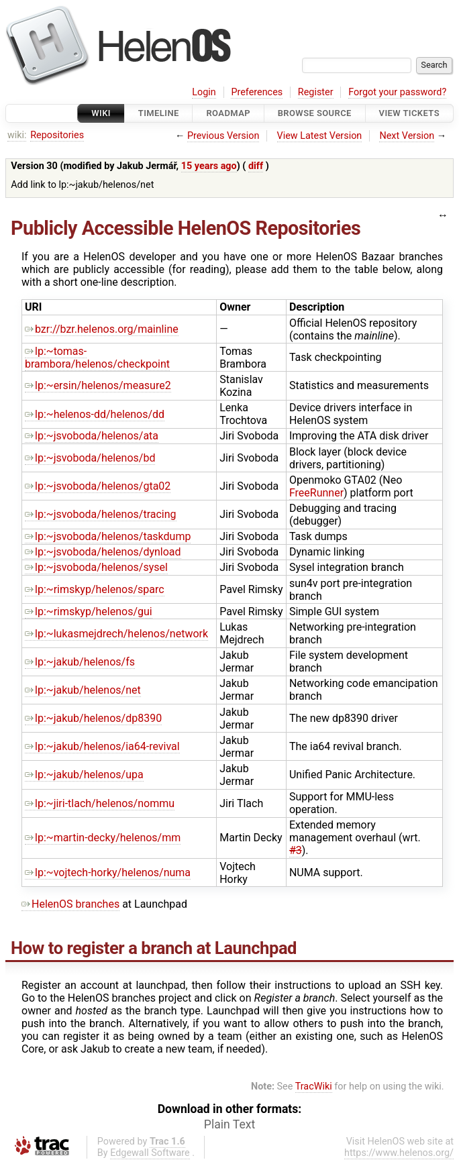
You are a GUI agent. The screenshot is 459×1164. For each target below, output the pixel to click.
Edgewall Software (150, 1153)
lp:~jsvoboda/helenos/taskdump (108, 536)
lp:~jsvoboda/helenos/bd (90, 458)
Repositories (57, 135)
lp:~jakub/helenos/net (83, 690)
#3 (295, 850)
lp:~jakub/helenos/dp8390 (93, 718)
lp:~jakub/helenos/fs (80, 661)
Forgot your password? (397, 92)
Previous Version (223, 136)
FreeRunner (316, 492)
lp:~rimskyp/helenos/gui (88, 611)
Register (316, 92)
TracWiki (313, 1086)
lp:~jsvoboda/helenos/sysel (96, 567)
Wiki (101, 113)
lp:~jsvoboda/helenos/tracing (100, 514)
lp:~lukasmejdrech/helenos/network (116, 633)
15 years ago (209, 166)
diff (255, 166)
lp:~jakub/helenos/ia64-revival (102, 746)
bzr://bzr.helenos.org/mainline (101, 329)
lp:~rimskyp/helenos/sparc (94, 589)
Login (204, 92)
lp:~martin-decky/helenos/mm (103, 837)
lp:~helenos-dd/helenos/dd (94, 414)
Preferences (257, 92)
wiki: (17, 135)
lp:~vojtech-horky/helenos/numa (108, 872)
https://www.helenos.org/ (399, 1153)
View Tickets (409, 113)
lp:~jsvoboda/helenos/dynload (103, 551)
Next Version (406, 136)
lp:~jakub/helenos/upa (84, 774)
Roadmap (228, 113)
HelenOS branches (70, 904)
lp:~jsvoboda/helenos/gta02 (97, 486)
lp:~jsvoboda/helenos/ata (91, 435)
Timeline (158, 113)
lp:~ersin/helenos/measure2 (98, 385)
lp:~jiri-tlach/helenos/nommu (99, 803)
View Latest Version (319, 136)
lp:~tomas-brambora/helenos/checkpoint (97, 357)
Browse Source (315, 113)
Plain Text (229, 1124)
